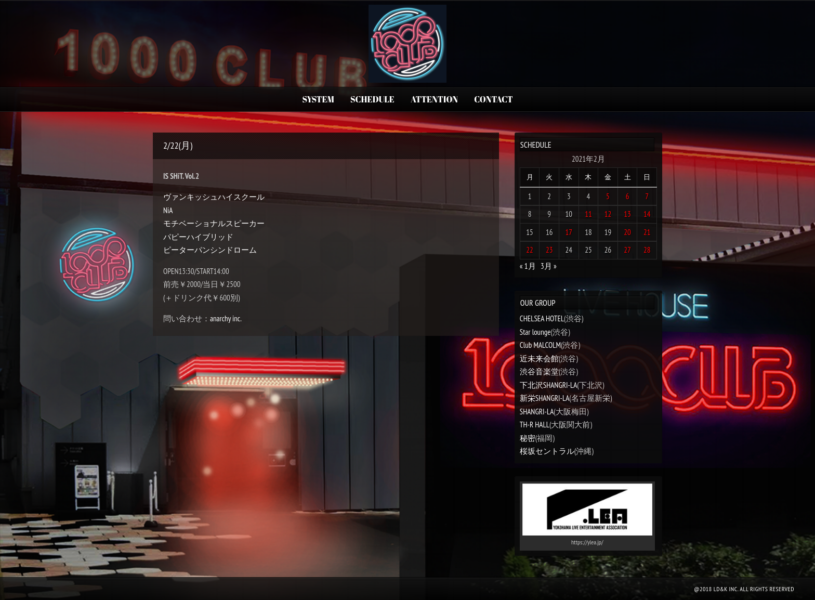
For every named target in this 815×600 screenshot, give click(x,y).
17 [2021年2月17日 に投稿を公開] (569, 232)
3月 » (549, 266)
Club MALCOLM (540, 345)
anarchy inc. (226, 318)
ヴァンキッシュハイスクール (214, 197)
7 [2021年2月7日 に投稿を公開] (647, 196)
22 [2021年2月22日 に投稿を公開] (529, 250)
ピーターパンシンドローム (210, 250)
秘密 (527, 438)
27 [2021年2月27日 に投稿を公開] (627, 250)
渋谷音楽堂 (539, 371)
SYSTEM (318, 99)
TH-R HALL (534, 424)
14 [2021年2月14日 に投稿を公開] (647, 214)
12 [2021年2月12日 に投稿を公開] (608, 214)
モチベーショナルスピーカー (214, 223)
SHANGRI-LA (537, 411)
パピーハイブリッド (198, 237)
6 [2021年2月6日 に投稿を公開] (627, 196)
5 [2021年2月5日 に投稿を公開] (608, 196)
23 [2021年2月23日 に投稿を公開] (549, 250)
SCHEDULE (372, 99)
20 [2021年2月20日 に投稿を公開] (627, 232)
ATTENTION (434, 99)
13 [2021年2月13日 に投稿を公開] (627, 214)
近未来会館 (539, 358)
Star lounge (535, 332)
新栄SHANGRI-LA (544, 398)
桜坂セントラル (547, 451)
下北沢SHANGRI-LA (548, 385)
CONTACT (493, 99)
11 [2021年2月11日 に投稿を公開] (588, 214)
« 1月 (528, 266)
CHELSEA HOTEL (542, 318)
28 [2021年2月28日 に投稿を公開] (647, 250)
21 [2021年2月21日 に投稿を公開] (647, 232)
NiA (168, 210)
